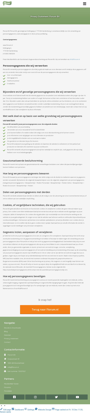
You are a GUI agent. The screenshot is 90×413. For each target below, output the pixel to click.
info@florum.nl (74, 59)
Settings (29, 410)
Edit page (5, 410)
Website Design (43, 410)
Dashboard (17, 410)
